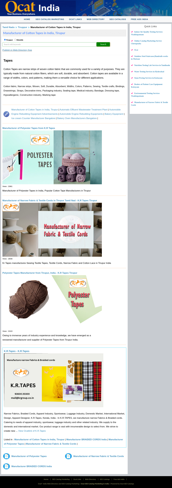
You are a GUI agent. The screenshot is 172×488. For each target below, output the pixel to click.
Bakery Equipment (114, 114)
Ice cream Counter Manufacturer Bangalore (33, 118)
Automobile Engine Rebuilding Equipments (81, 114)
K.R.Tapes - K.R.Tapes (16, 351)
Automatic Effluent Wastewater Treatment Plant (83, 109)
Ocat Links (75, 19)
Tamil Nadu (8, 27)
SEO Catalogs (118, 19)
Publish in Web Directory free (17, 50)
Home (27, 19)
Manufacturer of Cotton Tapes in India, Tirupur (34, 109)
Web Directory (96, 19)
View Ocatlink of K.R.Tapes (32, 431)
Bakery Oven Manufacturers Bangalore (77, 118)
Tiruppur (22, 27)
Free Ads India (139, 19)
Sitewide (19, 40)
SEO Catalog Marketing (50, 19)
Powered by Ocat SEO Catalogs (122, 484)
